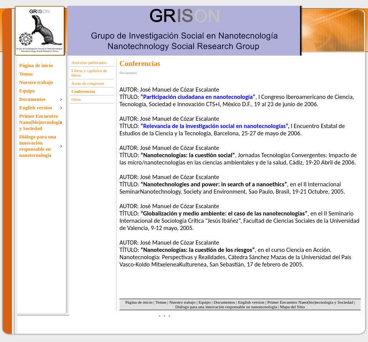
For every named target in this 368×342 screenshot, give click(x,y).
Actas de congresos (87, 83)
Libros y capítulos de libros (89, 72)
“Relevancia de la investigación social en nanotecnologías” (214, 126)
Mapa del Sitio (292, 306)
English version (251, 302)
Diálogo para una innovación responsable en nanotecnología (226, 306)
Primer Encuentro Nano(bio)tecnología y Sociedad (310, 302)
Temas (26, 74)
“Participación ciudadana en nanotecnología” (198, 96)
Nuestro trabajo (36, 82)
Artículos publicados (88, 62)
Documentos (224, 302)
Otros (76, 99)
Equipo (27, 91)
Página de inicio (36, 65)
